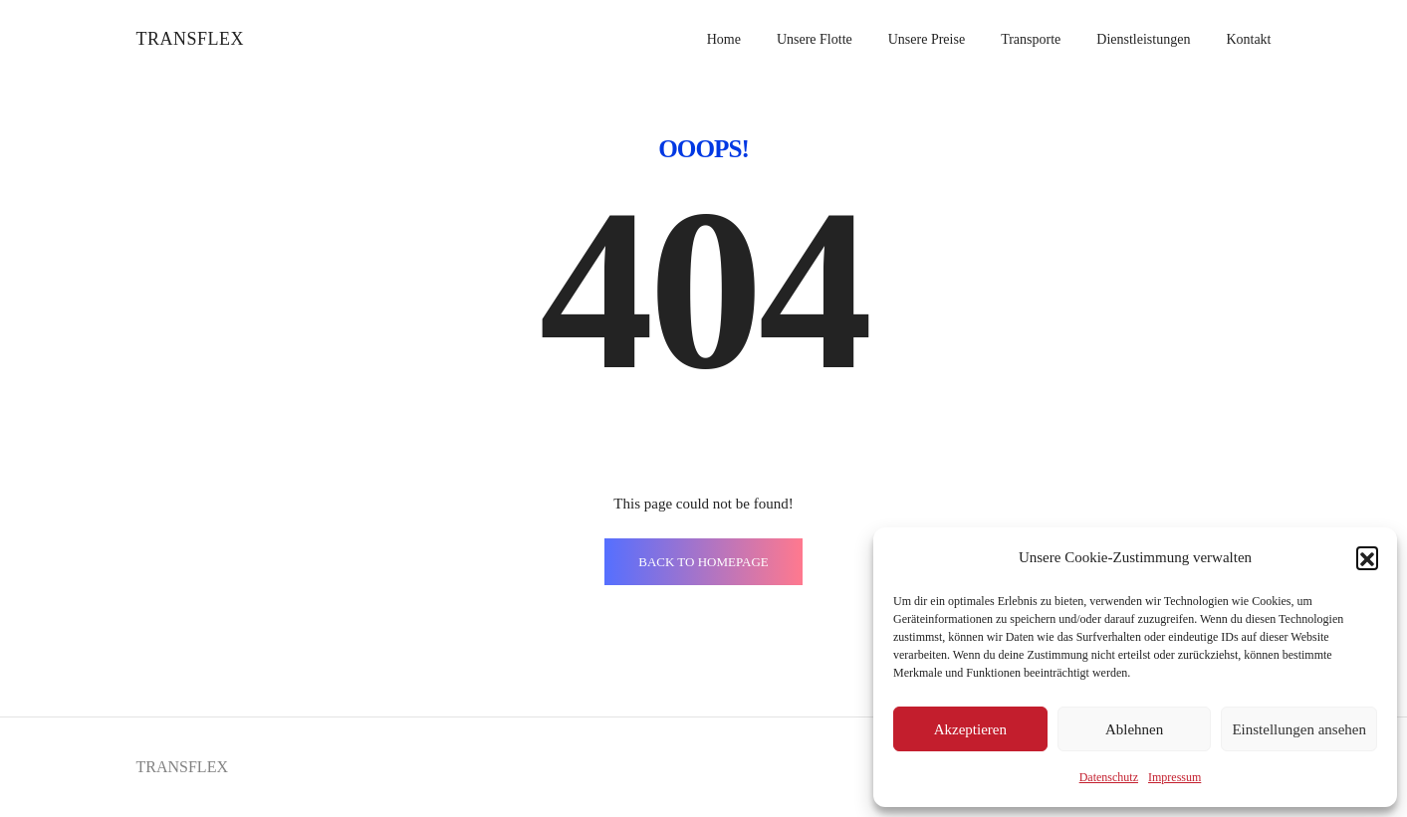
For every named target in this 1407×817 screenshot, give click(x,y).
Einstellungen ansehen (1299, 729)
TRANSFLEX (190, 39)
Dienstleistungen (1143, 39)
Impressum (1174, 777)
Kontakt (1248, 39)
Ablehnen (1134, 729)
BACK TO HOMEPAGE (703, 561)
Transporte (1030, 39)
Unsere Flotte (814, 39)
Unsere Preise (926, 39)
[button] (1367, 557)
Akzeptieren (970, 729)
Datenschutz (1108, 777)
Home (724, 39)
